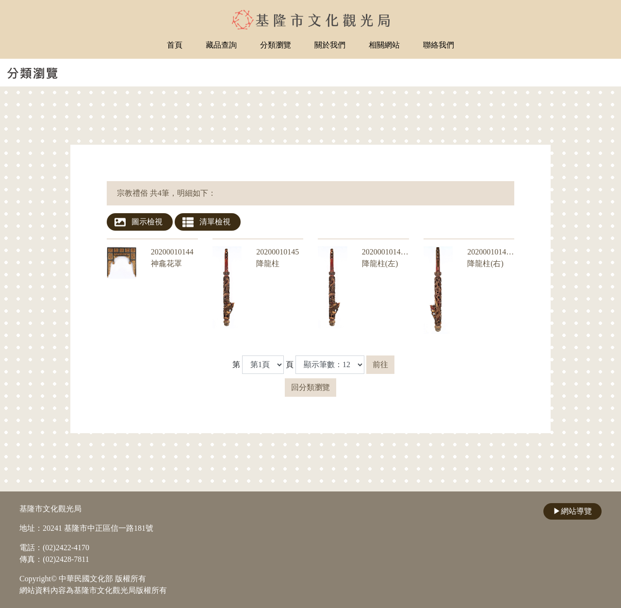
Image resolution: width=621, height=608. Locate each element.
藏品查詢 (221, 45)
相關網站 (384, 45)
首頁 (174, 45)
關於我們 (329, 45)
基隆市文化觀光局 (50, 509)
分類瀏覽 (275, 45)
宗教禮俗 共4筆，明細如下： (166, 193)
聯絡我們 (438, 45)
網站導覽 (572, 511)
